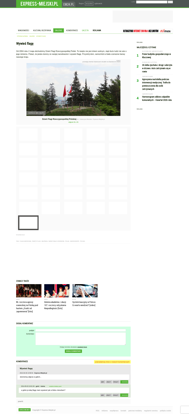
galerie (32, 36)
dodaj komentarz (73, 351)
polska (82, 241)
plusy (109, 382)
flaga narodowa (25, 241)
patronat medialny (135, 411)
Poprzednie (21, 86)
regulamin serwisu (151, 411)
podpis (31, 330)
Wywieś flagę (41, 36)
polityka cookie (165, 411)
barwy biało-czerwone (56, 241)
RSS (97, 411)
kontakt (123, 411)
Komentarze (72, 30)
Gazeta (85, 30)
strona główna (22, 36)
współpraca (114, 411)
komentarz (30, 334)
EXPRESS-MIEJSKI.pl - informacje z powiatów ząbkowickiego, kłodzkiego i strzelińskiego (39, 3)
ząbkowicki (98, 3)
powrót (20, 401)
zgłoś (102, 382)
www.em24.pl (69, 3)
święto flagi (36, 241)
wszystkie (89, 4)
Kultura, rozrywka (42, 30)
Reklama (97, 30)
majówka (45, 241)
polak (67, 241)
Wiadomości (23, 30)
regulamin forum (82, 347)
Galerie (58, 30)
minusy (115, 382)
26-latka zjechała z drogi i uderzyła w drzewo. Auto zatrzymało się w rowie (157, 68)
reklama (105, 411)
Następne (125, 80)
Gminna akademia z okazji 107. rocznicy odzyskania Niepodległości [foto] (55, 305)
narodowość (74, 241)
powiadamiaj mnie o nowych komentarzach (112, 362)
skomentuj (125, 382)
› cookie (133, 2)
